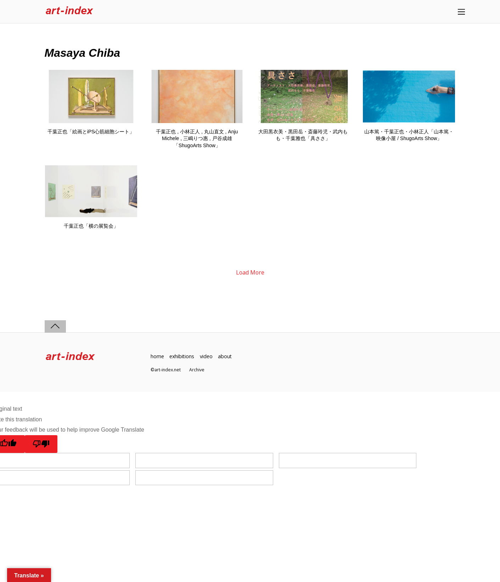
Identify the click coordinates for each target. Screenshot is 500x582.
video (207, 356)
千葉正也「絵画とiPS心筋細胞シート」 (91, 131)
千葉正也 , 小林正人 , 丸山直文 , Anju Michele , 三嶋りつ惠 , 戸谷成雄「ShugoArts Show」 (197, 138)
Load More (250, 273)
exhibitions (182, 356)
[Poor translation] (41, 444)
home (157, 356)
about (226, 356)
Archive (196, 370)
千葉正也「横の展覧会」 (91, 226)
